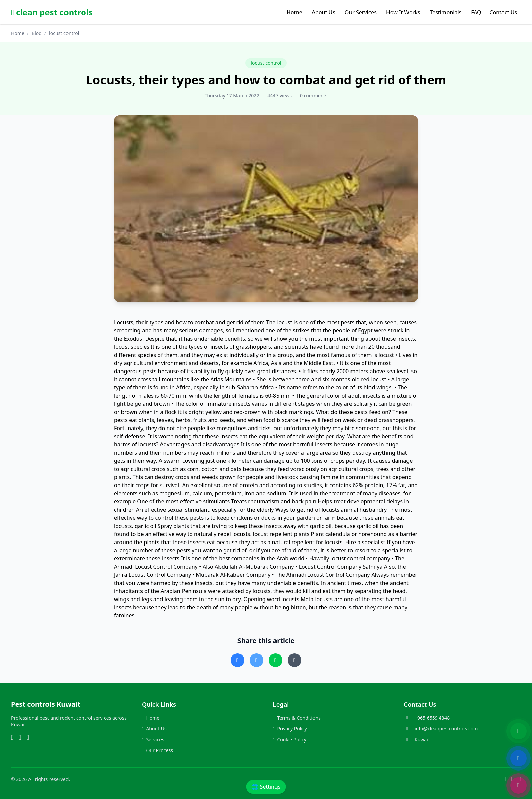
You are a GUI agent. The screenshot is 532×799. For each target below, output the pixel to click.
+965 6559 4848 (432, 718)
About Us (323, 12)
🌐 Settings (266, 787)
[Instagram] (20, 738)
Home (294, 12)
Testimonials (445, 12)
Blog (37, 33)
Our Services (361, 12)
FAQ (476, 12)
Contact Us (503, 12)
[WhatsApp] (12, 738)
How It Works (403, 12)
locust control (266, 63)
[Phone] (28, 738)
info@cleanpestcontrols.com (446, 728)
